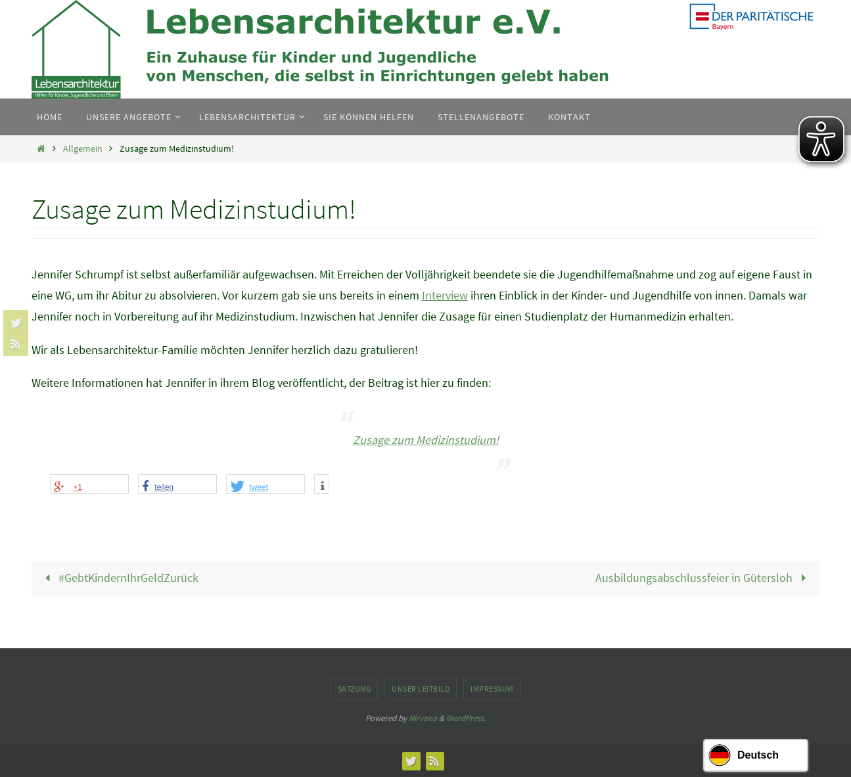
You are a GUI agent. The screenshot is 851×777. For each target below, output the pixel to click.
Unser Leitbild (420, 689)
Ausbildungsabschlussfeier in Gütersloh (703, 577)
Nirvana (423, 718)
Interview (445, 295)
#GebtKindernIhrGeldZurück (118, 577)
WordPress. (466, 718)
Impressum (492, 689)
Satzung (354, 689)
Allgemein (83, 148)
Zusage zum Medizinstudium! (426, 439)
